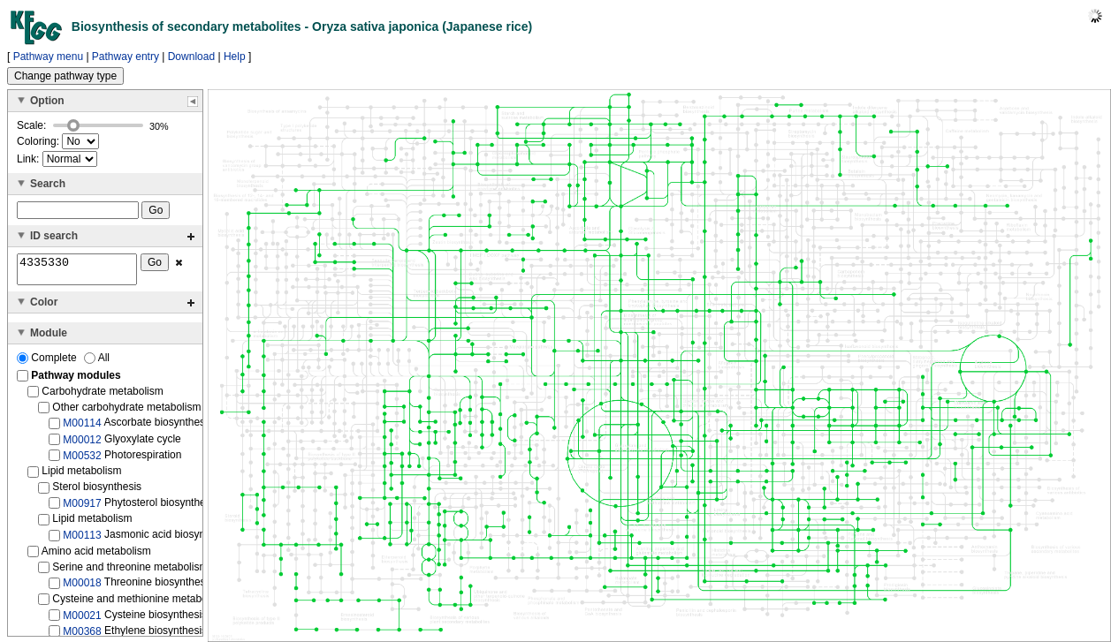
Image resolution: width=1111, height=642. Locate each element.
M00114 (82, 428)
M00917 (82, 508)
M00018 (82, 588)
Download (191, 56)
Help (235, 56)
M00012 (82, 444)
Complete (48, 363)
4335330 (77, 272)
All (97, 363)
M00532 (82, 461)
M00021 (82, 620)
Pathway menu (48, 56)
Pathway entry (125, 56)
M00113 (82, 540)
